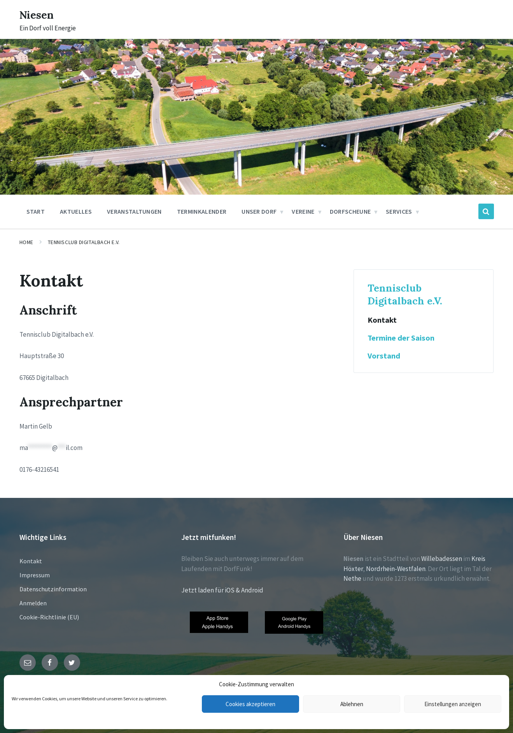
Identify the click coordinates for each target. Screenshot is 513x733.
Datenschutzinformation (53, 589)
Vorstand (384, 356)
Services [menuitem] (399, 211)
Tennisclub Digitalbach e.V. (84, 242)
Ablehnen (351, 704)
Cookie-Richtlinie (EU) (49, 617)
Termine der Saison (401, 338)
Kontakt (382, 320)
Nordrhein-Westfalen (395, 568)
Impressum (34, 575)
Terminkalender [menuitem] (201, 211)
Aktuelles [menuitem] (76, 211)
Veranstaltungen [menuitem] (134, 211)
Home (26, 242)
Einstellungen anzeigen (452, 704)
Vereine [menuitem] (303, 211)
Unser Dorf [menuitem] (259, 211)
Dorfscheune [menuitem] (350, 211)
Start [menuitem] (35, 211)
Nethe (352, 578)
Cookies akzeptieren (250, 704)
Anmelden (33, 603)
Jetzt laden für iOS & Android (222, 590)
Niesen (38, 14)
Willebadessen (441, 558)
